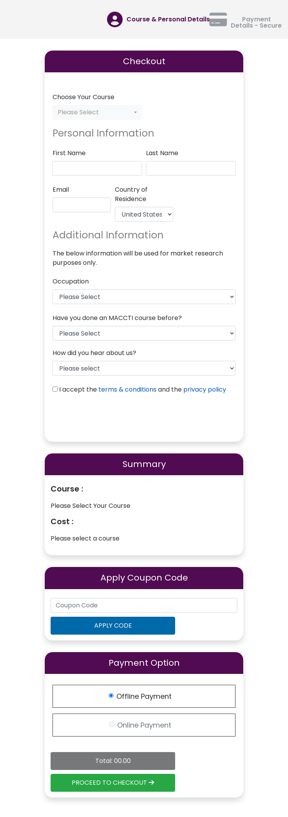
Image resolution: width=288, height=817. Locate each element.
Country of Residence (131, 194)
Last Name (162, 153)
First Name (69, 153)
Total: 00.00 (113, 760)
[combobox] (97, 112)
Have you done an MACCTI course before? (117, 317)
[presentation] (112, 419)
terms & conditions (127, 389)
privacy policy (204, 389)
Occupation (71, 281)
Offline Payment (144, 696)
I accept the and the (142, 389)
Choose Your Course (83, 97)
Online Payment (144, 725)
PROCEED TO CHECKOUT (113, 782)
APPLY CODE (113, 625)
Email (61, 189)
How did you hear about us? (94, 352)
